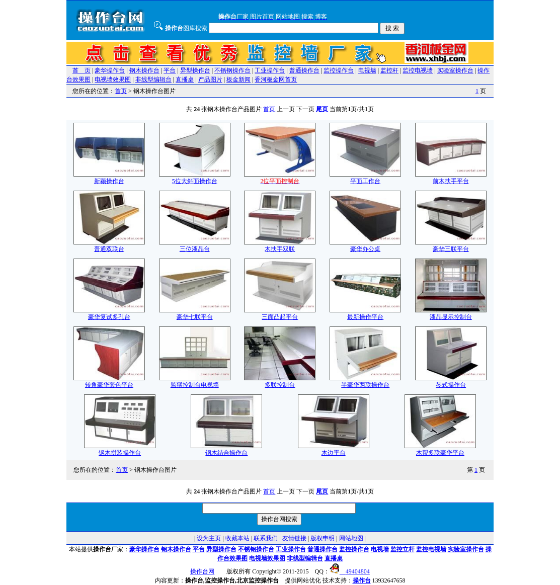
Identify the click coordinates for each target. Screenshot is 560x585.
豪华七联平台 (194, 313)
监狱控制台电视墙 (194, 381)
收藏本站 (237, 538)
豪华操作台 (110, 70)
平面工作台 (365, 178)
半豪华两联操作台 (365, 381)
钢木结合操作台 (226, 449)
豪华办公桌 (365, 246)
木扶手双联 (279, 246)
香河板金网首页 (276, 79)
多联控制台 (279, 381)
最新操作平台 (365, 313)
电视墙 (367, 70)
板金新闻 (238, 79)
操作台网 (202, 571)
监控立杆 (402, 549)
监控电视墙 (418, 70)
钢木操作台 (144, 70)
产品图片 (210, 79)
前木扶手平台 (451, 178)
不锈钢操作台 (232, 70)
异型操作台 (195, 70)
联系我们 (266, 538)
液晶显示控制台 (451, 313)
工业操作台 (270, 70)
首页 (121, 91)
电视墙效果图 (113, 79)
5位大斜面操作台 (194, 178)
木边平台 (333, 449)
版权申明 (322, 538)
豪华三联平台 (451, 246)
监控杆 (389, 70)
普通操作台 (304, 70)
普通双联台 (109, 246)
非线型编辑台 (153, 79)
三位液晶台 (194, 246)
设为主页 (209, 538)
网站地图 (351, 538)
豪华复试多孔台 (109, 313)
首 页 (81, 70)
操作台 (362, 580)
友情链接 (294, 538)
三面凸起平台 (279, 313)
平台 (170, 70)
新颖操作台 (109, 178)
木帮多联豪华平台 (440, 449)
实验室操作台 (455, 70)
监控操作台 (339, 70)
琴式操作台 (451, 381)
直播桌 (185, 79)
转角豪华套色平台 (109, 381)
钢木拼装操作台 (119, 449)
